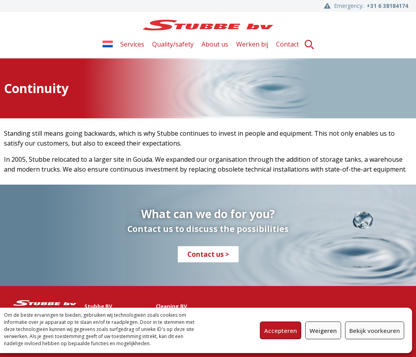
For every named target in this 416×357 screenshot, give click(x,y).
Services (132, 44)
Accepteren (280, 331)
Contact (287, 44)
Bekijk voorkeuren (374, 331)
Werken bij (252, 44)
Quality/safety (173, 44)
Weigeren (323, 331)
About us (214, 44)
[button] (309, 44)
